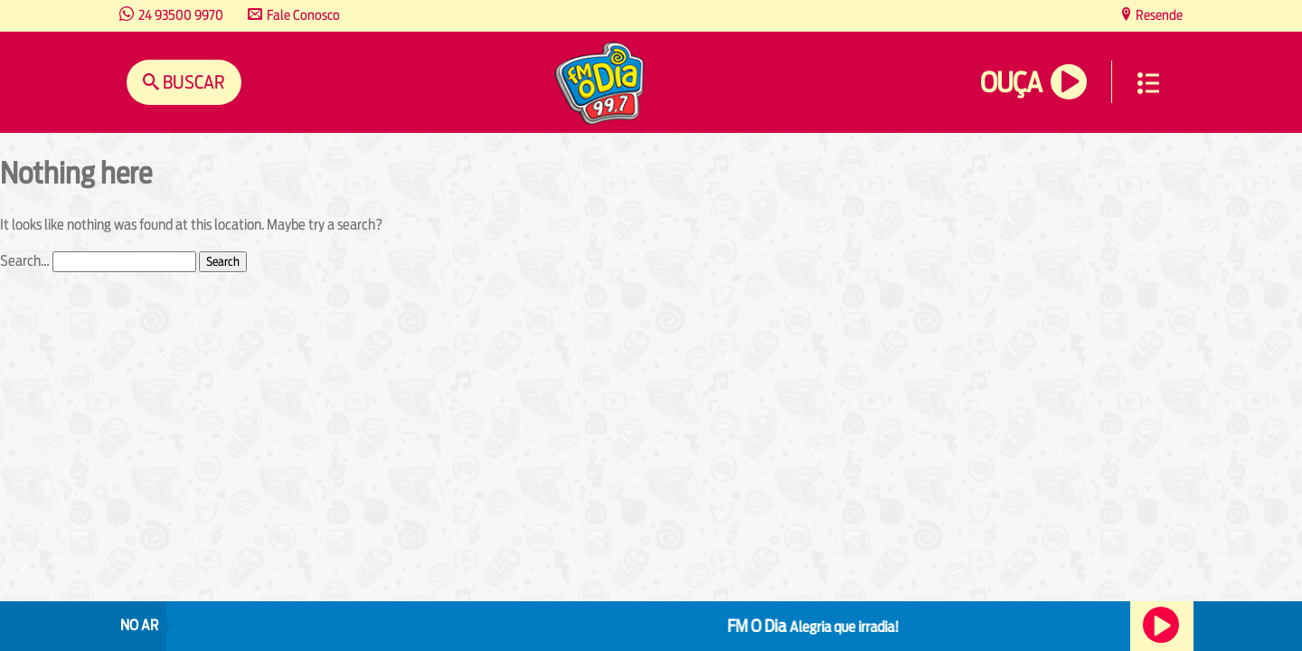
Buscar (192, 81)
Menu (1148, 83)
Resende (1158, 15)
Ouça (1011, 83)
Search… (25, 260)
